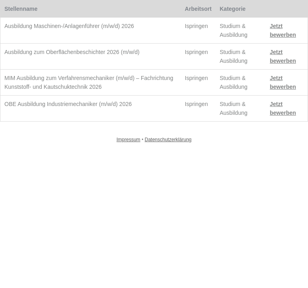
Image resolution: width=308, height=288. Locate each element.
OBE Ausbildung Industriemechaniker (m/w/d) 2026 (68, 104)
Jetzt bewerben (283, 30)
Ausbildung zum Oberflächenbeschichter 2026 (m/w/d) (72, 52)
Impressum (128, 139)
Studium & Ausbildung (233, 30)
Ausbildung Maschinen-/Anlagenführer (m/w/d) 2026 (69, 26)
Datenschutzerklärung (168, 139)
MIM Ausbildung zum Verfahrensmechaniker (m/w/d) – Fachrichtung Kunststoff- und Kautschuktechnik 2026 (88, 82)
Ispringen (196, 26)
